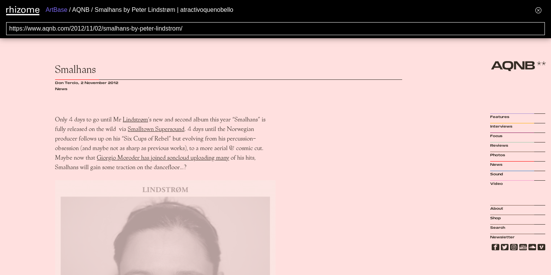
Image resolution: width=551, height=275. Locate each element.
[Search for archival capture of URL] (275, 28)
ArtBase (56, 9)
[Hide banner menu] (538, 10)
